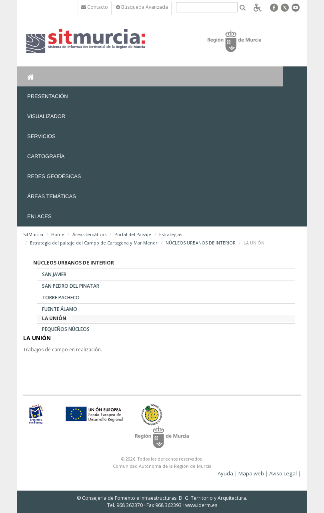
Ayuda (225, 473)
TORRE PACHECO (61, 297)
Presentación (47, 96)
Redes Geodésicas (54, 176)
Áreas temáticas (51, 196)
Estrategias (170, 234)
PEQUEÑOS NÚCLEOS (66, 329)
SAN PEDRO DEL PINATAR (70, 286)
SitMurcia (33, 234)
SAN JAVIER (54, 274)
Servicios (41, 136)
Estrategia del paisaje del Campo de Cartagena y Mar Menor (94, 243)
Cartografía (45, 156)
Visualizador (46, 116)
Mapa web (251, 473)
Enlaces (39, 216)
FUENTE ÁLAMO (59, 309)
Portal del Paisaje (132, 234)
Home (57, 234)
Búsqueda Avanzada (142, 7)
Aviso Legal (283, 473)
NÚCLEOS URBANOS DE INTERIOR (201, 243)
